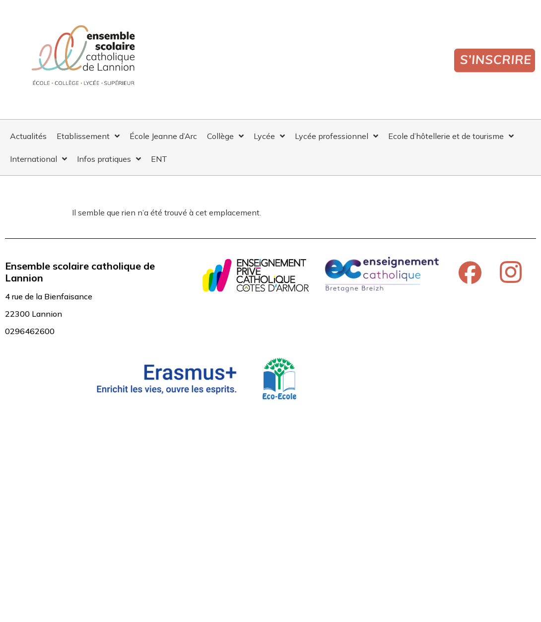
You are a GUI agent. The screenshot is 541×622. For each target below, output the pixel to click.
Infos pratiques (109, 159)
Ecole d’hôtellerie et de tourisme (451, 136)
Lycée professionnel (336, 136)
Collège (225, 136)
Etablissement (88, 136)
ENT (159, 159)
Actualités (28, 136)
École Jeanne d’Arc (163, 136)
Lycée (269, 136)
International (38, 159)
